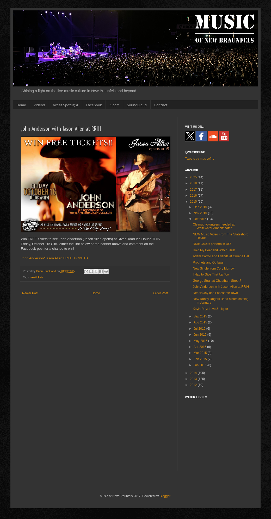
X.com (114, 105)
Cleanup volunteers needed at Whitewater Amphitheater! (214, 226)
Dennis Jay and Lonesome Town (215, 293)
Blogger (165, 496)
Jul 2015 (200, 328)
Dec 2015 (201, 207)
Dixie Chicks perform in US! (212, 244)
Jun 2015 (200, 334)
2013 (194, 379)
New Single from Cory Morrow (214, 268)
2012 (194, 385)
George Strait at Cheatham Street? (217, 281)
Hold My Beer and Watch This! (214, 250)
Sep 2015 (201, 316)
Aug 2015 (201, 322)
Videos (39, 105)
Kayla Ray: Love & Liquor (210, 309)
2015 (194, 201)
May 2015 (201, 341)
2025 (194, 177)
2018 (194, 183)
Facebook (94, 105)
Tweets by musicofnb (199, 158)
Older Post (160, 293)
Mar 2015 (201, 353)
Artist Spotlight (65, 105)
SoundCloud (137, 105)
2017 (194, 189)
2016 (194, 195)
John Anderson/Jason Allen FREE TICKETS (54, 258)
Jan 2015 (200, 365)
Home (21, 105)
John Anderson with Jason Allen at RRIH (221, 287)
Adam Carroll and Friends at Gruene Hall (221, 256)
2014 (194, 373)
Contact (161, 105)
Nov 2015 (201, 213)
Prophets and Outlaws (208, 262)
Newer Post (30, 293)
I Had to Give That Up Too (211, 274)
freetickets (36, 277)
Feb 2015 (201, 359)
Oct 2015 (200, 219)
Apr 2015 (200, 347)
